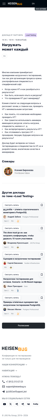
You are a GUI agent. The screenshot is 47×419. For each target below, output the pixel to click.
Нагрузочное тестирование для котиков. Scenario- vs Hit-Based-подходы (22, 280)
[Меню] (4, 3)
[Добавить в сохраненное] (42, 205)
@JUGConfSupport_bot (16, 391)
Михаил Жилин (14, 309)
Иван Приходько (15, 286)
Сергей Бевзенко (15, 263)
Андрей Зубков (14, 217)
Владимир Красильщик (18, 243)
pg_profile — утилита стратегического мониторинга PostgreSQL (21, 211)
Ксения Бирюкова (24, 170)
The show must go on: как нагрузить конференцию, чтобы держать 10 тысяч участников (18, 235)
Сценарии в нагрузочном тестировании (22, 259)
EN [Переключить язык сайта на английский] (33, 3)
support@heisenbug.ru (16, 386)
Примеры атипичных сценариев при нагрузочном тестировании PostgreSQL (21, 303)
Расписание (23, 325)
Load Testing (31, 35)
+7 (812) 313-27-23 (14, 381)
